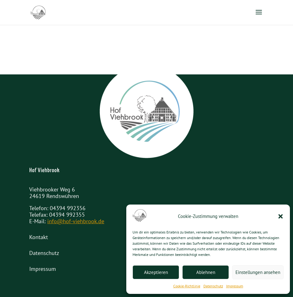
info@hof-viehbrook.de (75, 221)
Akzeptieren (156, 272)
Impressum (234, 286)
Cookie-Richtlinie (186, 286)
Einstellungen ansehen (257, 272)
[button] (280, 216)
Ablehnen (205, 272)
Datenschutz (213, 286)
